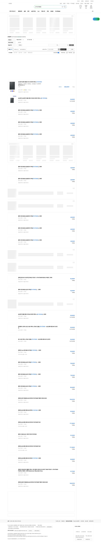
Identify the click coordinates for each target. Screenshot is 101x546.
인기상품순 (10, 52)
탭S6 (24, 85)
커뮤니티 (81, 3)
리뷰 (48, 11)
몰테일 (82, 1)
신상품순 (25, 52)
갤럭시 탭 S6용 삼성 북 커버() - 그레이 (29, 289)
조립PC (64, 3)
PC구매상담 (72, 3)
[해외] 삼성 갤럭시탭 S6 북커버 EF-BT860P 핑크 (29, 422)
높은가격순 (20, 52)
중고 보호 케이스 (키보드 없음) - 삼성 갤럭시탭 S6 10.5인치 (34, 339)
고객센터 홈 (77, 531)
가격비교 (16, 49)
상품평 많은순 (30, 52)
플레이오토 (87, 1)
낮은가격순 (15, 52)
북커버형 (25, 83)
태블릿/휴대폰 (19, 39)
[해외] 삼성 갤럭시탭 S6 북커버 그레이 (29, 410)
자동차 (61, 3)
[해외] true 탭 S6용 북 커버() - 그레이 (29, 350)
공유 (91, 11)
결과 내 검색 (63, 49)
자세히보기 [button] (30, 530)
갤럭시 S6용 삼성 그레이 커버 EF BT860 (27, 434)
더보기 (91, 3)
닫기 (19, 86)
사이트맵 (82, 521)
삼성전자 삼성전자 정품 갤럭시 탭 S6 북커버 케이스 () (32, 98)
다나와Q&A (57, 11)
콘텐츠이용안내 (37, 530)
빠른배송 (20, 45)
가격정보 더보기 (69, 86)
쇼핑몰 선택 (44, 49)
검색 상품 (23, 49)
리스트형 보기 (68, 49)
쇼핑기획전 (77, 3)
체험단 (88, 3)
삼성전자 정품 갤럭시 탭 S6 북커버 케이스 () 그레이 (32, 314)
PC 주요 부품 (29, 39)
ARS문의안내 (88, 539)
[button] (80, 7)
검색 (71, 45)
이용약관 (63, 521)
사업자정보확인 (49, 526)
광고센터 (86, 521)
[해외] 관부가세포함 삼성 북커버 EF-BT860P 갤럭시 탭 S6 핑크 (32, 398)
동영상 (52, 11)
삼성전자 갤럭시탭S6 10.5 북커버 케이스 (30, 82)
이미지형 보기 (69, 49)
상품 (25, 11)
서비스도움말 (89, 531)
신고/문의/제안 (83, 531)
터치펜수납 (29, 83)
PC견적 (68, 3)
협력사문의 (91, 521)
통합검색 (20, 11)
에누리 (78, 1)
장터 (28, 11)
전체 (10, 49)
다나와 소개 (58, 521)
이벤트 (85, 3)
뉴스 (39, 11)
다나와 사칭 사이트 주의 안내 (15, 521)
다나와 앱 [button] (10, 3)
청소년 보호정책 (76, 521)
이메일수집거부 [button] (79, 539)
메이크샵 (92, 1)
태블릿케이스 (20, 83)
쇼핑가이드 (33, 11)
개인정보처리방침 (69, 521)
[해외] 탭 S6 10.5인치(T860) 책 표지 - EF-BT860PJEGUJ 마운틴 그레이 (35, 277)
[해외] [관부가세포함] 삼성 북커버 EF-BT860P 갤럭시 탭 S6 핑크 (33, 482)
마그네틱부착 (38, 83)
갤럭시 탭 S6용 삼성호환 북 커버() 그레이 (30, 110)
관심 (30, 89)
